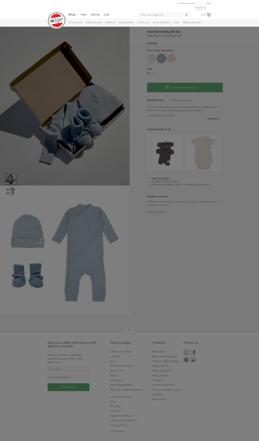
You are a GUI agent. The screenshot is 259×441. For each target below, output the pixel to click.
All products (75, 22)
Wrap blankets (161, 22)
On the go (143, 22)
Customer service (186, 3)
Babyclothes (126, 22)
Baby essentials (192, 22)
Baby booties (94, 22)
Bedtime (110, 22)
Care (176, 22)
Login (209, 3)
